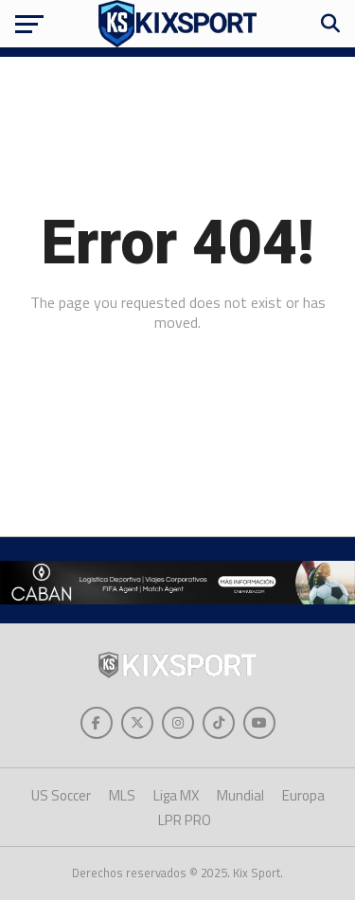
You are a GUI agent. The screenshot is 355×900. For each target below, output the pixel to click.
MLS (122, 795)
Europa (303, 795)
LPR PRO (184, 820)
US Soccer (61, 795)
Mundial (240, 795)
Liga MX (176, 795)
